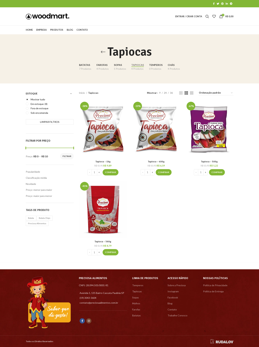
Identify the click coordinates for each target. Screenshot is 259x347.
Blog (170, 303)
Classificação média (36, 177)
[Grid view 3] (186, 93)
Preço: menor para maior (39, 189)
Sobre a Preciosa (177, 285)
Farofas (136, 309)
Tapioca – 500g (209, 161)
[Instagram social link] (88, 320)
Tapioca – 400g (156, 161)
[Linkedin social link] (227, 3)
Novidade (31, 183)
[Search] (207, 16)
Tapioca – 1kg (102, 161)
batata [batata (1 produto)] (31, 218)
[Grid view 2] (181, 93)
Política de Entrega (213, 291)
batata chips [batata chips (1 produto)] (44, 218)
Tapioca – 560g (103, 241)
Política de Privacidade (215, 285)
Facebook (173, 297)
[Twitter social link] (218, 3)
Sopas (135, 297)
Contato (172, 309)
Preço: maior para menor (39, 195)
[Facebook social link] (214, 3)
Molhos (136, 303)
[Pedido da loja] (216, 92)
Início (82, 92)
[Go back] (103, 51)
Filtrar (67, 156)
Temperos (137, 285)
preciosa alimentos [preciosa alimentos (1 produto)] (37, 223)
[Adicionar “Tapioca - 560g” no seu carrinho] (110, 252)
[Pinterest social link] (222, 3)
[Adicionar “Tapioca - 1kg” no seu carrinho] (110, 172)
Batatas (136, 315)
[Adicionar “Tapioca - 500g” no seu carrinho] (217, 172)
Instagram (173, 291)
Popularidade (33, 171)
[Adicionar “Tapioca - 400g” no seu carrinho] (164, 172)
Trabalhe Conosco (177, 315)
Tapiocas (137, 291)
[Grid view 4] (191, 93)
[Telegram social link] (231, 3)
